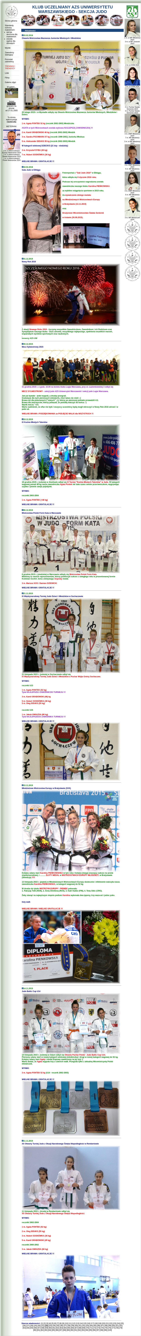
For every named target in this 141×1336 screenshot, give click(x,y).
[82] (42, 1330)
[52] (121, 1326)
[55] (31, 1328)
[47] (102, 1326)
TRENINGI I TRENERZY (10, 67)
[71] (91, 1328)
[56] (35, 1328)
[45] (94, 1326)
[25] (122, 1323)
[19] (99, 1323)
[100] (109, 1330)
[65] (68, 1328)
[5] (53, 1323)
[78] (117, 1328)
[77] (113, 1328)
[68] (80, 1328)
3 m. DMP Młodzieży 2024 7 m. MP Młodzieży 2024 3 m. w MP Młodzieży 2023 (132, 137)
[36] (61, 1326)
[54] (28, 1328)
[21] (107, 1323)
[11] (70, 1323)
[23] (114, 1323)
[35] (57, 1326)
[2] (45, 1323)
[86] (57, 1330)
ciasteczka (11, 122)
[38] (69, 1326)
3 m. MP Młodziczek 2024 (132, 217)
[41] (80, 1326)
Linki (7, 73)
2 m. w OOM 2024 (132, 64)
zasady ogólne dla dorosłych (11, 41)
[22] (110, 1323)
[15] (84, 1323)
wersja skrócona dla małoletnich (12, 34)
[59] (46, 1328)
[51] (117, 1326)
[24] (118, 1323)
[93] (83, 1330)
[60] (50, 1328)
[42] (83, 1326)
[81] (38, 1330)
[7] (58, 1323)
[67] (76, 1328)
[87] (60, 1330)
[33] (50, 1326)
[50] (113, 1326)
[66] (72, 1328)
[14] (81, 1323)
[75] (105, 1328)
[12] (73, 1323)
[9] (63, 1323)
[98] (101, 1330)
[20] (103, 1323)
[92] (79, 1330)
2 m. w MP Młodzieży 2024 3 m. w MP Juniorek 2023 (132, 39)
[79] (120, 1328)
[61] (53, 1328)
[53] (24, 1328)
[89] (68, 1330)
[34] (54, 1326)
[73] (98, 1328)
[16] (88, 1323)
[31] (42, 1326)
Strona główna (11, 21)
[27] (27, 1326)
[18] (96, 1323)
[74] (102, 1328)
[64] (65, 1328)
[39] (72, 1326)
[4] (50, 1323)
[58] (42, 1328)
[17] (92, 1323)
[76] (109, 1328)
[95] (90, 1330)
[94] (86, 1330)
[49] (109, 1326)
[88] (64, 1330)
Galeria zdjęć (10, 82)
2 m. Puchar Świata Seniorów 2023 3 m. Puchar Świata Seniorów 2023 (132, 109)
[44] (91, 1326)
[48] (106, 1326)
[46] (98, 1326)
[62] (57, 1328)
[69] (83, 1328)
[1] (42, 1323)
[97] (98, 1330)
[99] (105, 1330)
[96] (94, 1330)
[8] (60, 1323)
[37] (65, 1326)
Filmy (7, 78)
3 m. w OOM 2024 (132, 85)
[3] (47, 1323)
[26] (24, 1326)
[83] (46, 1330)
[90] (72, 1330)
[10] (66, 1323)
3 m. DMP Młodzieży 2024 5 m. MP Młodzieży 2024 (132, 167)
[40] (76, 1326)
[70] (87, 1328)
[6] (55, 1323)
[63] (61, 1328)
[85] (53, 1330)
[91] (75, 1330)
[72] (94, 1328)
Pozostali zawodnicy (9, 60)
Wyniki (7, 48)
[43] (87, 1326)
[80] (34, 1330)
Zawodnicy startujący (9, 53)
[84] (49, 1330)
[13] (77, 1323)
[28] (31, 1326)
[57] (39, 1328)
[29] (35, 1326)
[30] (39, 1326)
